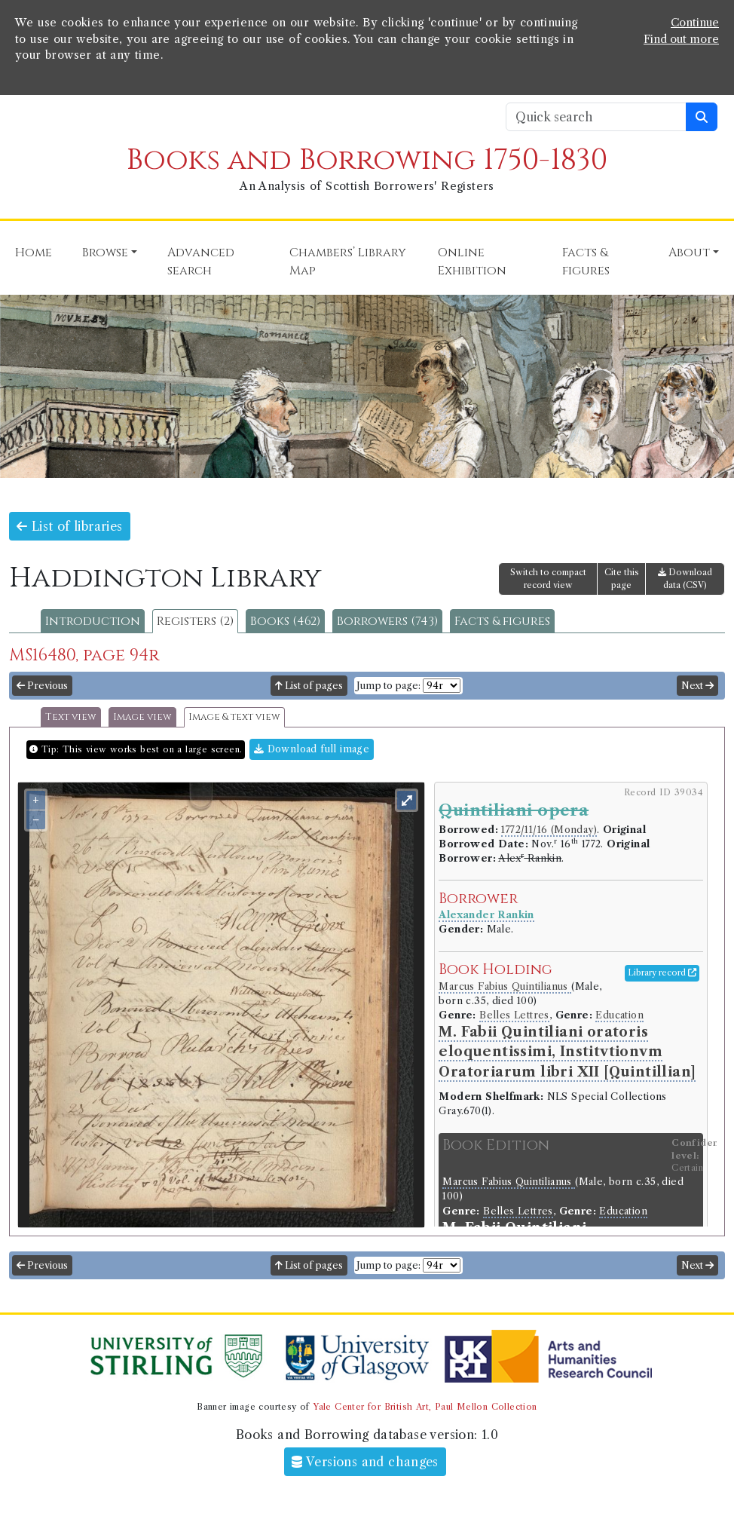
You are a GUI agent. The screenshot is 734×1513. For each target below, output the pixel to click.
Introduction (92, 621)
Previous (42, 685)
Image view (142, 717)
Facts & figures (502, 621)
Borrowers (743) (387, 621)
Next (697, 685)
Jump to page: (388, 685)
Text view (70, 717)
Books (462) (285, 621)
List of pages (309, 685)
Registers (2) (195, 621)
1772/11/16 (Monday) (549, 829)
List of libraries (70, 526)
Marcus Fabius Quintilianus (505, 986)
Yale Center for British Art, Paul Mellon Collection (425, 1406)
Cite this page (621, 578)
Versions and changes (365, 1461)
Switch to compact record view (548, 578)
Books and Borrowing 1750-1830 (367, 160)
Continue (695, 22)
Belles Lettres (514, 1015)
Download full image (311, 749)
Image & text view (234, 717)
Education (619, 1015)
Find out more (681, 39)
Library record (662, 972)
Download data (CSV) (685, 578)
